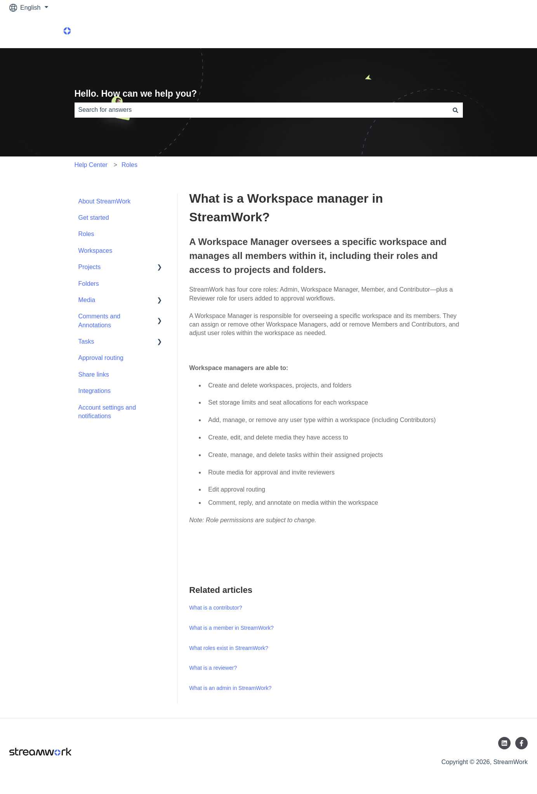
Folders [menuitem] (88, 283)
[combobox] (261, 110)
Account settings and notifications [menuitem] (107, 411)
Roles (129, 165)
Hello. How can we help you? (136, 94)
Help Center (91, 165)
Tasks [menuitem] (86, 341)
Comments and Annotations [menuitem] (99, 320)
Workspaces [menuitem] (95, 250)
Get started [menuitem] (93, 217)
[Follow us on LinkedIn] (504, 743)
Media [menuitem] (87, 300)
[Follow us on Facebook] (521, 743)
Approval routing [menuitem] (101, 357)
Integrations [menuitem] (94, 390)
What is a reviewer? (213, 668)
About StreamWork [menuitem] (104, 201)
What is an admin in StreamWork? (230, 688)
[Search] (455, 110)
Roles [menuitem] (86, 234)
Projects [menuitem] (89, 267)
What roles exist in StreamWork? (228, 648)
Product (509, 31)
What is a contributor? (215, 608)
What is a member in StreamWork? (231, 628)
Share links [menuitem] (93, 374)
